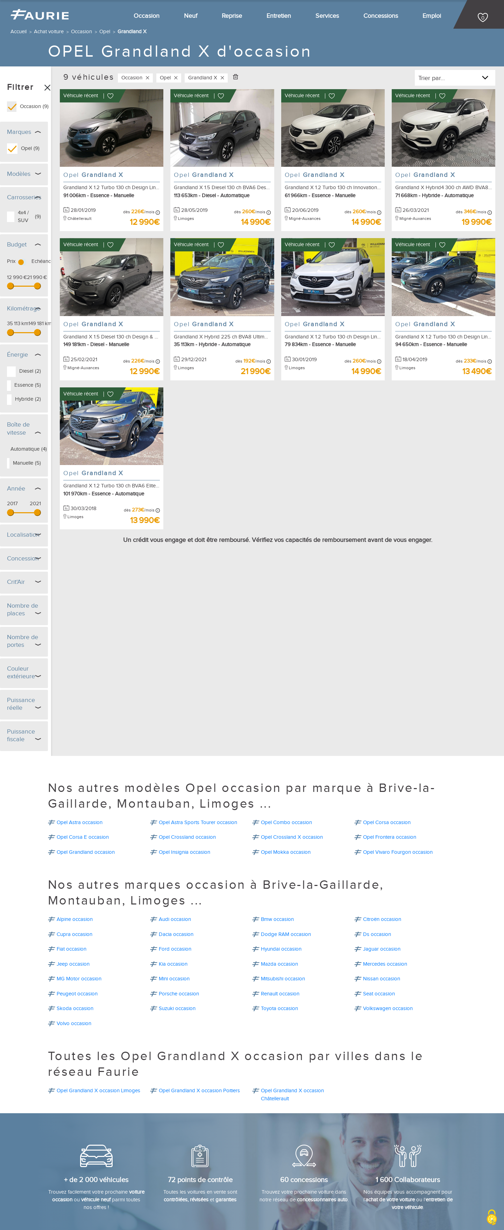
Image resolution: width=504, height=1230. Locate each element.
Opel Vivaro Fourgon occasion (398, 797)
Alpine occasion (75, 864)
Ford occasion (175, 893)
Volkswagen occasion (388, 953)
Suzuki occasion (177, 953)
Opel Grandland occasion (86, 797)
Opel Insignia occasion (184, 797)
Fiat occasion (71, 893)
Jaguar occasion (381, 893)
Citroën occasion (382, 864)
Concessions (380, 16)
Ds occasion (377, 879)
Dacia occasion (176, 879)
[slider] (10, 280)
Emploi (432, 16)
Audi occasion (175, 864)
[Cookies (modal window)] (492, 1218)
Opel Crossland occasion (187, 782)
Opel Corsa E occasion (83, 782)
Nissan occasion (381, 923)
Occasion (146, 16)
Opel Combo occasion (286, 767)
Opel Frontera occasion (389, 782)
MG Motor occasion (79, 923)
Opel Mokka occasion (286, 797)
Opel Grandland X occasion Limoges (98, 1035)
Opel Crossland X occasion (292, 782)
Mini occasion (174, 923)
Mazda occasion (279, 908)
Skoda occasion (75, 953)
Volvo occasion (74, 968)
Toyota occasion (279, 953)
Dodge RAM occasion (286, 879)
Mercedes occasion (385, 908)
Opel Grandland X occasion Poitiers (199, 1035)
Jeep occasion (73, 908)
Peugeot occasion (77, 938)
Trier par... (431, 78)
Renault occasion (280, 938)
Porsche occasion (179, 938)
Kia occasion (173, 908)
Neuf (190, 16)
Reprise (232, 16)
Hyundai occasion (281, 893)
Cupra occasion (74, 879)
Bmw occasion (277, 864)
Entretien (279, 16)
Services (327, 16)
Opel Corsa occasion (387, 767)
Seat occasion (379, 938)
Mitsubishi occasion (283, 923)
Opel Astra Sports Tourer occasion (198, 767)
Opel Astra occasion (79, 767)
